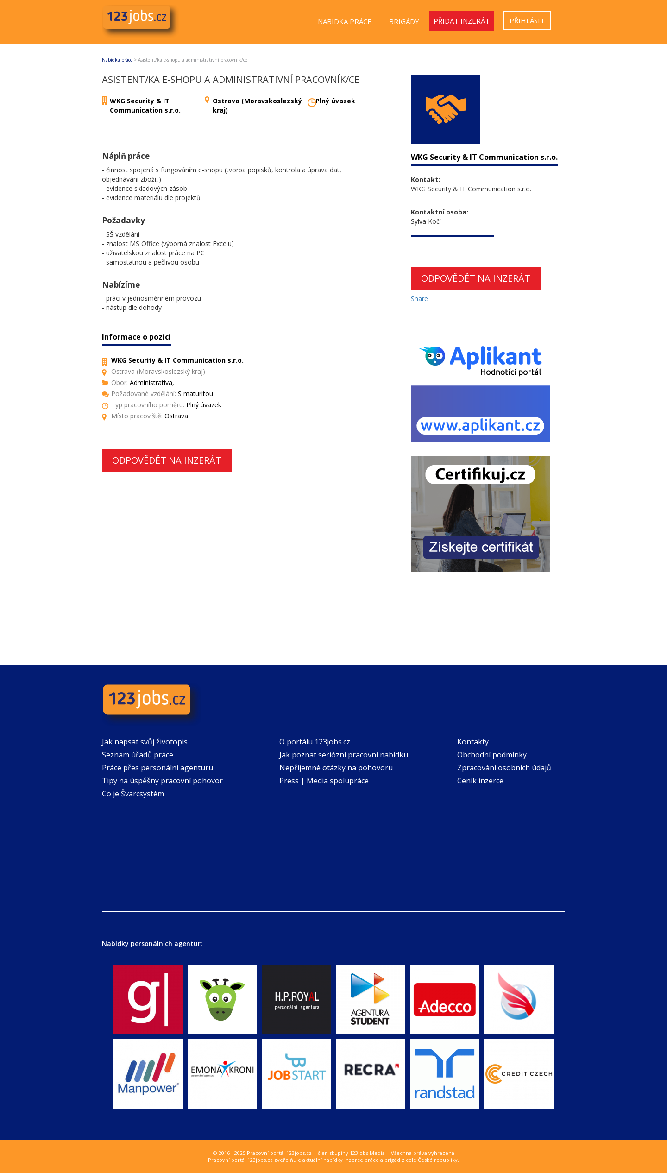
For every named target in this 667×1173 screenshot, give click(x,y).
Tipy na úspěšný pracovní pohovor (162, 781)
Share (419, 298)
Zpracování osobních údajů (504, 768)
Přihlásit (527, 20)
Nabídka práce (344, 21)
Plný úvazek (335, 100)
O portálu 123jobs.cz (314, 742)
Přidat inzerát (462, 20)
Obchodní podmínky (492, 755)
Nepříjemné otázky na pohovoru (336, 768)
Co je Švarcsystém (133, 793)
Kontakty (473, 742)
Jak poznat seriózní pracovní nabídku (343, 755)
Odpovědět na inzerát (166, 460)
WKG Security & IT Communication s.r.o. (145, 105)
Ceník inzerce (480, 781)
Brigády (404, 21)
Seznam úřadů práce (137, 755)
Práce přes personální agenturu (157, 768)
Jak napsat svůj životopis (145, 742)
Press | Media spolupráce (324, 781)
